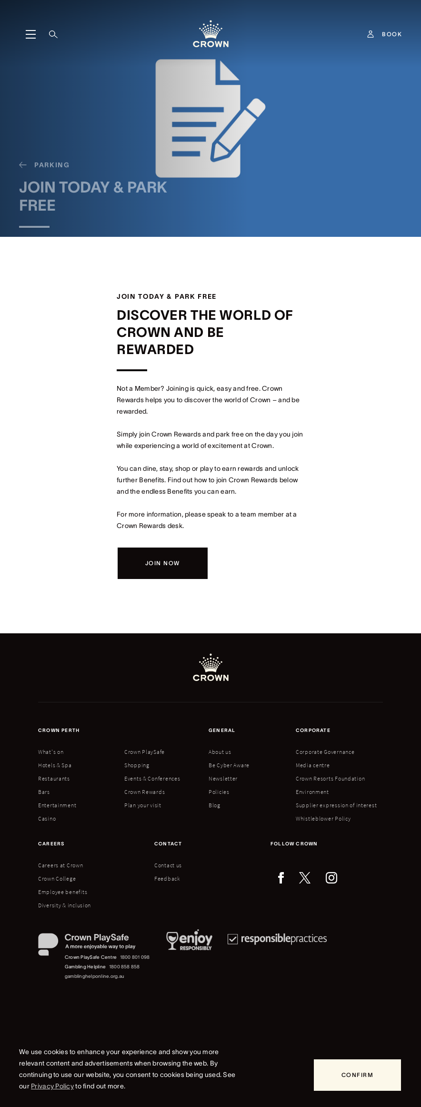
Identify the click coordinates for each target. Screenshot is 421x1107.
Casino (47, 818)
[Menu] (30, 34)
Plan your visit (142, 805)
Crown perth (59, 730)
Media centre (313, 765)
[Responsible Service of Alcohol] (189, 957)
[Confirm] (357, 1075)
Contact (168, 843)
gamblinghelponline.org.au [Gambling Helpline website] (94, 976)
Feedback (167, 878)
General (222, 730)
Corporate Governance (325, 751)
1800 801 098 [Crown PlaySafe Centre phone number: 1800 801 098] (135, 957)
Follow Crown (294, 843)
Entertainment (57, 805)
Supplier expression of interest (336, 805)
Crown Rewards (144, 791)
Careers (51, 843)
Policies (219, 791)
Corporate (313, 730)
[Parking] (40, 170)
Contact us (168, 865)
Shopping (137, 765)
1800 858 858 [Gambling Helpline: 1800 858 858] (124, 966)
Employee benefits (62, 891)
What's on (50, 751)
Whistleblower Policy (323, 818)
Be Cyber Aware (229, 765)
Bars (44, 791)
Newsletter (223, 778)
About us (220, 751)
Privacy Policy (52, 1086)
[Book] (392, 34)
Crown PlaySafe (144, 751)
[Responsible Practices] (277, 957)
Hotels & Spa (55, 765)
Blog (215, 805)
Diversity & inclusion (64, 905)
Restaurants (54, 778)
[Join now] (163, 563)
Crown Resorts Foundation (330, 778)
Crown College (57, 878)
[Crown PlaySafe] (94, 946)
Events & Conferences (152, 778)
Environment (312, 791)
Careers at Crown (60, 865)
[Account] (370, 34)
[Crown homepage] (211, 34)
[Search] (53, 34)
